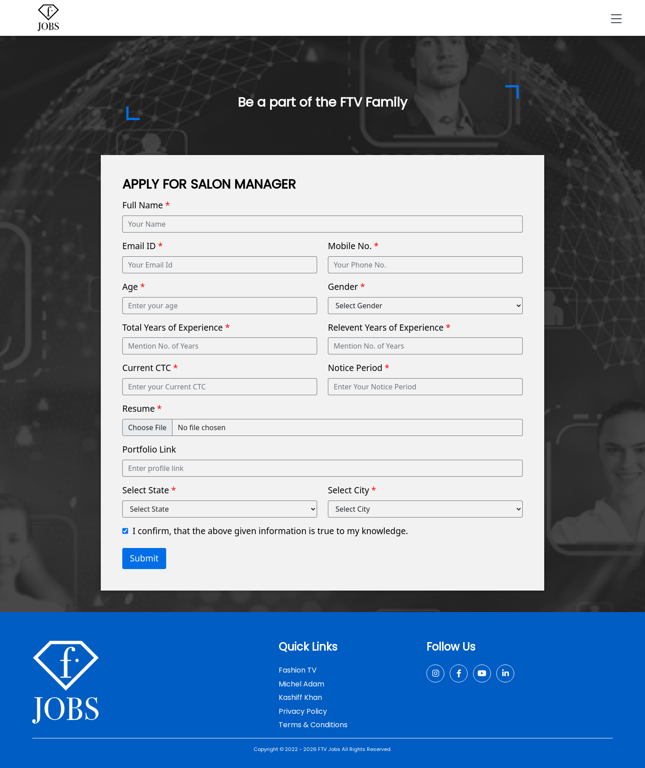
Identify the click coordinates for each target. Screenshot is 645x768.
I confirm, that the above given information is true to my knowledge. (270, 531)
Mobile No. (353, 246)
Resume (142, 408)
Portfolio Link (149, 449)
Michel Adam (301, 684)
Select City (352, 490)
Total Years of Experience (176, 327)
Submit (144, 558)
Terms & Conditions (313, 725)
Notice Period (358, 368)
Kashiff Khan (300, 697)
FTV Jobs (329, 749)
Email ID (142, 246)
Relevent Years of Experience (389, 327)
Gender (346, 286)
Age (133, 286)
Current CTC (150, 368)
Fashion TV (298, 670)
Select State (149, 490)
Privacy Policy (303, 711)
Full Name (146, 205)
